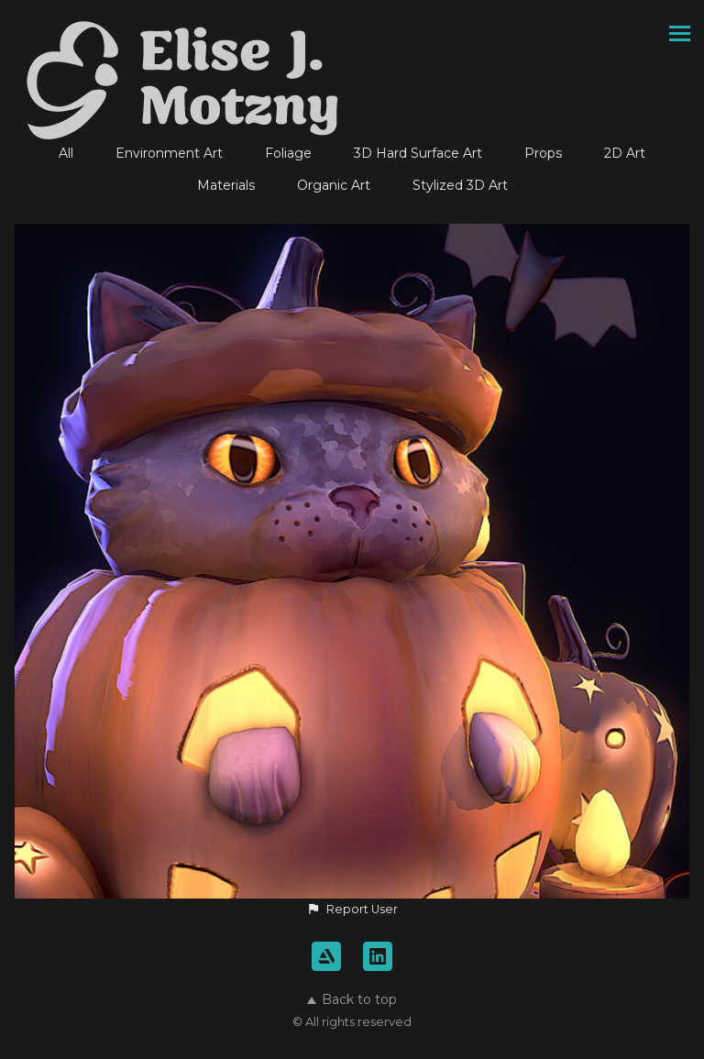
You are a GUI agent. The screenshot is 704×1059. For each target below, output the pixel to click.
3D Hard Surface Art (418, 153)
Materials (226, 185)
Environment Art (169, 153)
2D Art (624, 153)
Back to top (352, 999)
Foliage (288, 153)
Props (543, 153)
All (66, 153)
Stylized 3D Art (460, 185)
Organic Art (333, 185)
